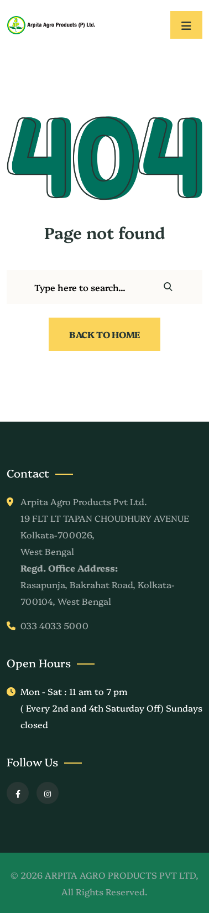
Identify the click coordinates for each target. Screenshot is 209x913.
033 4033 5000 (54, 625)
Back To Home (104, 334)
